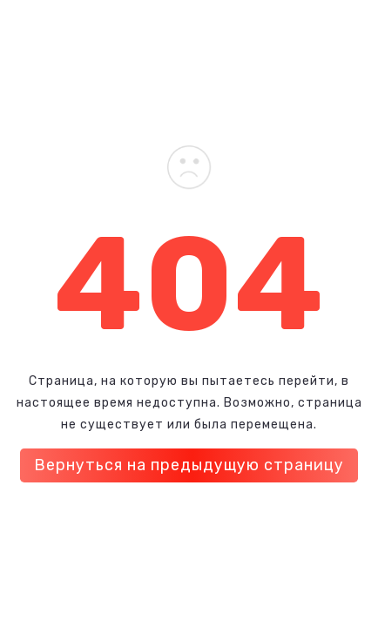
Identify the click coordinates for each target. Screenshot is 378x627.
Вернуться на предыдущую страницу (189, 465)
